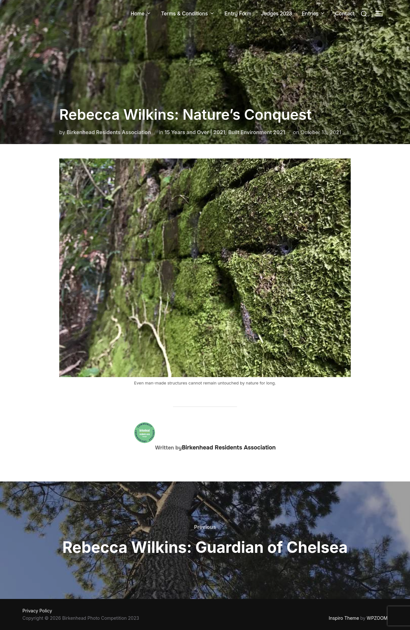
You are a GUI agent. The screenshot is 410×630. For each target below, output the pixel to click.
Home (141, 13)
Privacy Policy (37, 610)
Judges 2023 (276, 13)
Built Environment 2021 (256, 132)
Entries (313, 13)
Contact (345, 13)
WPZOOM (377, 618)
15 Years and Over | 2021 (195, 132)
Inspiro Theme (344, 618)
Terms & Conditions (188, 13)
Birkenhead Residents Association (109, 132)
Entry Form (238, 13)
